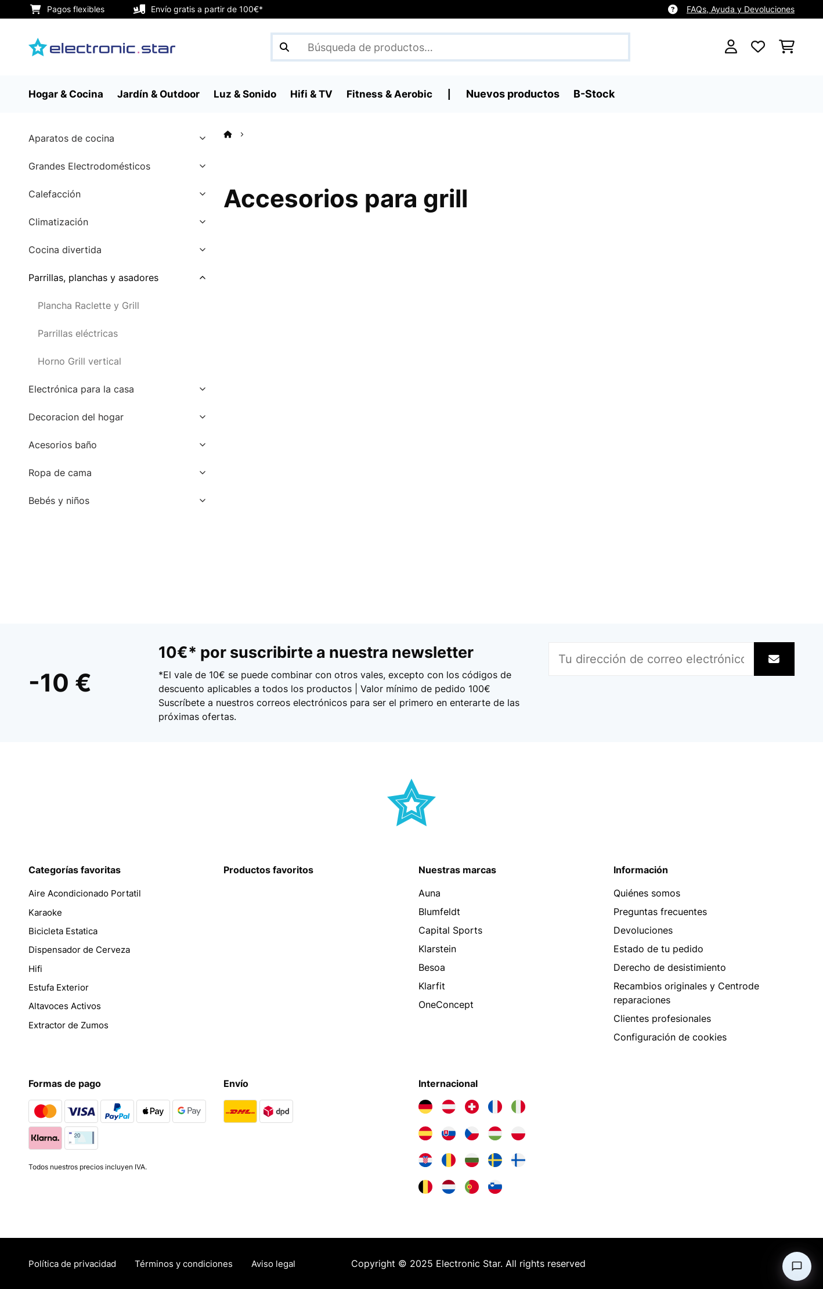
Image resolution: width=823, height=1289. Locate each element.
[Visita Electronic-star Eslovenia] (495, 1187)
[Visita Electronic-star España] (425, 1133)
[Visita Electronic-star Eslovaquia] (449, 1133)
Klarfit (431, 986)
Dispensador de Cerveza (82, 949)
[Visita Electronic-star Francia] (495, 1107)
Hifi (36, 967)
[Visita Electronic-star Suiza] (472, 1107)
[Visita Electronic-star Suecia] (495, 1160)
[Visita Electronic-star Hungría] (495, 1133)
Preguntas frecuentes (660, 911)
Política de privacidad (76, 1263)
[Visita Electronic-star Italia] (518, 1107)
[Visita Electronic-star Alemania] (425, 1107)
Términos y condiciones (195, 1263)
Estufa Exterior (61, 986)
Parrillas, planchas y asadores (93, 277)
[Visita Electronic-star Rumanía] (449, 1160)
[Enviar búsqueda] (284, 47)
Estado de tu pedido (658, 949)
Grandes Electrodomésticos (89, 166)
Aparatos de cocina (71, 138)
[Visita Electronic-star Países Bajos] (449, 1187)
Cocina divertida (65, 249)
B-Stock (606, 94)
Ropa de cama (60, 472)
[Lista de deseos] (758, 47)
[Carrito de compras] (787, 47)
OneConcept (446, 1004)
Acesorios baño (62, 445)
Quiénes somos (646, 893)
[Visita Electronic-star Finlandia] (518, 1160)
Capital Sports (450, 930)
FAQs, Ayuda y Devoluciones (741, 9)
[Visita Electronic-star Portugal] (472, 1187)
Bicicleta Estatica (66, 930)
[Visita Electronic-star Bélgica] (425, 1187)
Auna (429, 893)
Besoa (431, 967)
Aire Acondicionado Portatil (89, 893)
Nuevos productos (525, 94)
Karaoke (46, 911)
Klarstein (437, 949)
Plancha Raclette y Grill (88, 305)
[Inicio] (238, 134)
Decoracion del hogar (76, 417)
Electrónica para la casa (81, 389)
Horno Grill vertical (79, 361)
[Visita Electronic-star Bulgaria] (472, 1160)
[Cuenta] (731, 47)
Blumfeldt (439, 911)
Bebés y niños (58, 500)
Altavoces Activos (68, 1004)
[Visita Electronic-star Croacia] (425, 1160)
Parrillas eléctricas (78, 333)
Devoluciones (643, 930)
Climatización (58, 222)
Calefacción (54, 194)
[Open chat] (796, 1266)
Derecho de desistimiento (669, 967)
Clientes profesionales (662, 1018)
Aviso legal (289, 1263)
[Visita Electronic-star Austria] (449, 1107)
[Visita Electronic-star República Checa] (472, 1133)
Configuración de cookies (670, 1037)
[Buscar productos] (450, 47)
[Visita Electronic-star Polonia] (518, 1133)
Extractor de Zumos (72, 1023)
